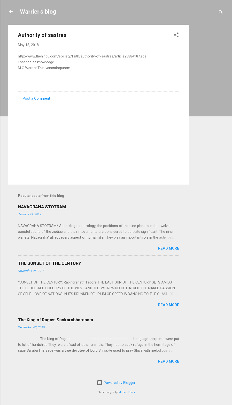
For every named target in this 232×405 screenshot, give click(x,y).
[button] (176, 36)
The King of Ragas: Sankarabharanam (55, 319)
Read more (168, 248)
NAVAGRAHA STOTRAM (42, 206)
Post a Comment (36, 98)
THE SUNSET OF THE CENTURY (49, 263)
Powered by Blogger (116, 383)
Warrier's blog (38, 11)
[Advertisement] (208, 97)
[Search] (221, 13)
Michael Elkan (126, 392)
